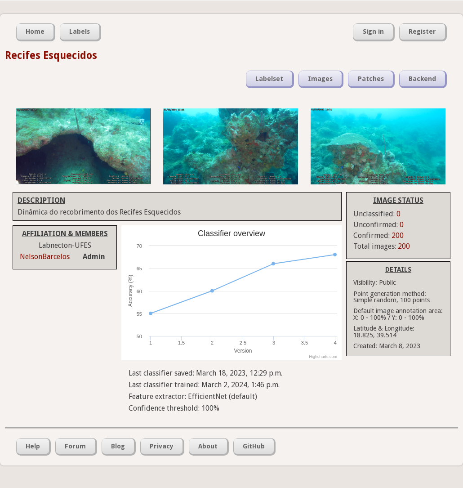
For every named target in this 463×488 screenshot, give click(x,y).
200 (398, 235)
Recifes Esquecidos (51, 55)
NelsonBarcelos (45, 256)
